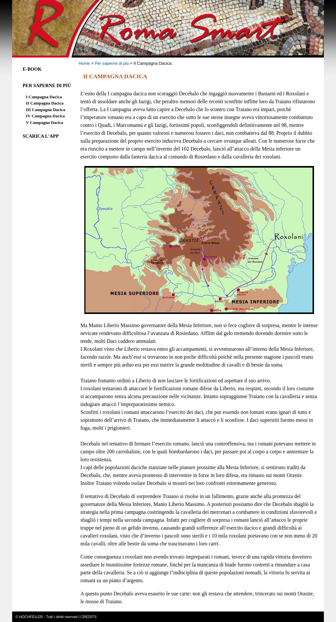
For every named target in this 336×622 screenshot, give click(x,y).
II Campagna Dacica (44, 103)
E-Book (32, 69)
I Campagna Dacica (44, 96)
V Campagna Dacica (44, 122)
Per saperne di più (112, 63)
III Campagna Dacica (45, 109)
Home (84, 63)
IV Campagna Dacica (45, 115)
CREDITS (88, 617)
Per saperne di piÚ (47, 85)
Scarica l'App (41, 136)
